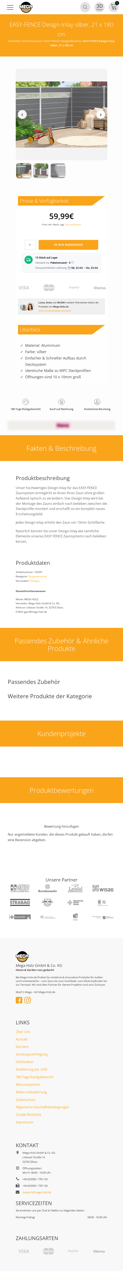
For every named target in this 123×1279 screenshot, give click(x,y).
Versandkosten (73, 224)
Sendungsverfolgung (32, 1054)
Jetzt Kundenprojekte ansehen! (54, 310)
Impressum (24, 1122)
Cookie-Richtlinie (28, 1114)
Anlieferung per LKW (31, 1069)
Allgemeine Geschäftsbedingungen (42, 1107)
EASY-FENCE (51, 41)
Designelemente (71, 41)
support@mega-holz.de (36, 1192)
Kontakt (22, 1039)
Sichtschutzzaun (32, 41)
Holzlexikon (25, 1062)
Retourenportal (28, 1084)
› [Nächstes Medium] (101, 114)
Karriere (22, 1046)
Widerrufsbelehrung (31, 1092)
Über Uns (23, 1031)
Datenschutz (25, 1099)
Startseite (14, 41)
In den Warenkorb (68, 244)
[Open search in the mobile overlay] (85, 7)
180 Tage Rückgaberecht (34, 1077)
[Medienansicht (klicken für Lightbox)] (61, 114)
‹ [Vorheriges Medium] (22, 114)
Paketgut (35, 581)
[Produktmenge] (30, 245)
